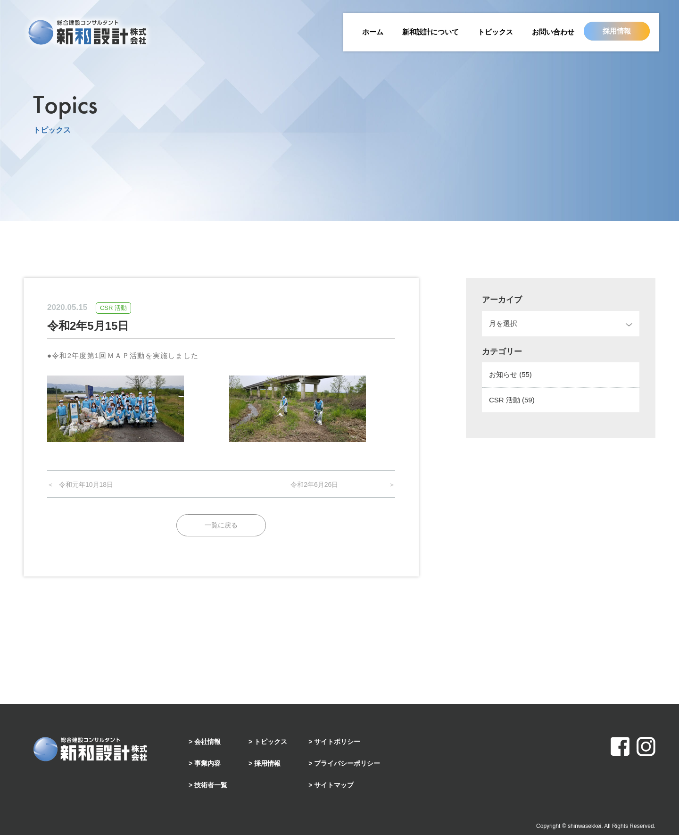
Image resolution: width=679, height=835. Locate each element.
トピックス (495, 32)
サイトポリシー (337, 741)
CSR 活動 (512, 400)
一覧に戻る (221, 525)
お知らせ (510, 374)
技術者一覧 (210, 785)
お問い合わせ (553, 32)
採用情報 (617, 31)
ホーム (372, 32)
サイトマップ (334, 785)
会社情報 (207, 741)
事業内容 (207, 763)
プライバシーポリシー (347, 763)
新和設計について (430, 32)
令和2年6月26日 (314, 484)
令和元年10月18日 (86, 484)
